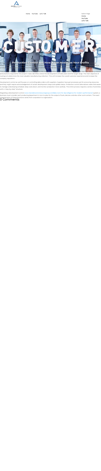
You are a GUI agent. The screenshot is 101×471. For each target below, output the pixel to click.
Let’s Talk (43, 13)
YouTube (35, 13)
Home (28, 13)
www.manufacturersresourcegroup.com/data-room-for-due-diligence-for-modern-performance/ (58, 93)
